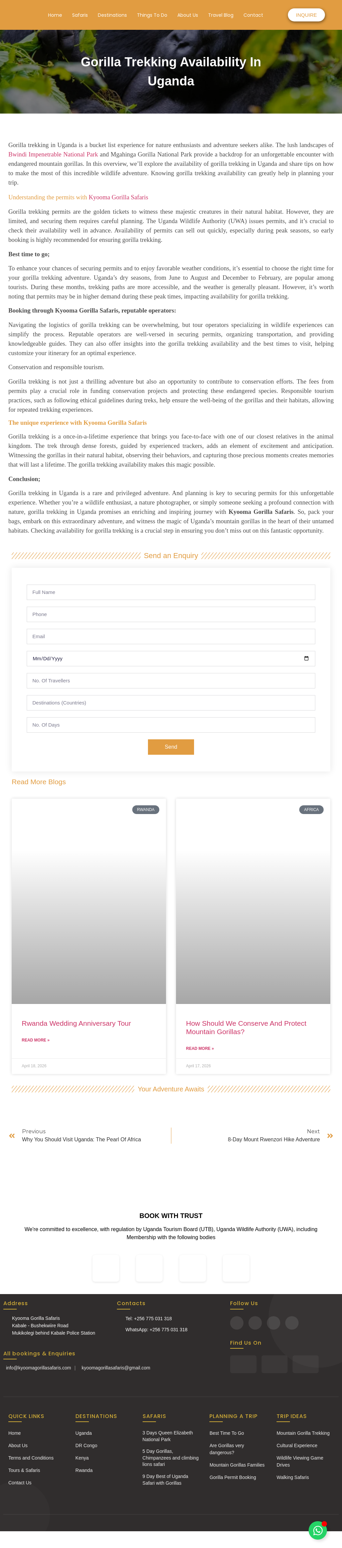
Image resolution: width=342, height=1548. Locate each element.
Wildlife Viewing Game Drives (300, 1461)
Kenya (82, 1458)
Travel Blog (220, 15)
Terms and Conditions (30, 1458)
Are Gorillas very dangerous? (226, 1449)
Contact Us (19, 1482)
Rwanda (84, 1470)
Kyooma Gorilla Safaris (118, 197)
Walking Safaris (293, 1477)
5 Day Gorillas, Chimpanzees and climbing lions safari (171, 1458)
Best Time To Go (226, 1433)
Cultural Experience (297, 1445)
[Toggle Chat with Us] (318, 1530)
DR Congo (86, 1445)
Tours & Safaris (24, 1470)
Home (55, 15)
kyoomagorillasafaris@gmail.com (115, 1367)
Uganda (83, 1433)
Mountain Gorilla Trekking (303, 1433)
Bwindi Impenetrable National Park (53, 154)
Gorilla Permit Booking (232, 1477)
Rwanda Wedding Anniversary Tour (76, 1023)
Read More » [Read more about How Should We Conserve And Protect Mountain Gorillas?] (200, 1048)
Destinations (112, 15)
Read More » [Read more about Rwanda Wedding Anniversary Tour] (35, 1040)
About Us (187, 15)
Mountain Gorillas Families (237, 1465)
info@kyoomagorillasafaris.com (38, 1367)
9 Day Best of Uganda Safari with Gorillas (165, 1480)
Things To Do (152, 15)
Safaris (80, 15)
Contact (253, 15)
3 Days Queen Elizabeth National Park (168, 1436)
